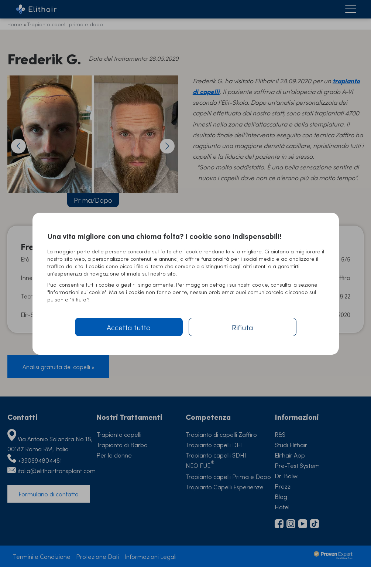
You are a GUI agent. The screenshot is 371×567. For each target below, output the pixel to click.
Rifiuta (242, 327)
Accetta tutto (129, 327)
